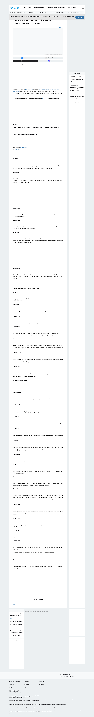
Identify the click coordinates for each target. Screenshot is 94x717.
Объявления (25, 8)
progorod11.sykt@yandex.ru (13, 697)
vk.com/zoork (23, 147)
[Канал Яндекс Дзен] (25, 61)
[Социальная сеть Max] (50, 61)
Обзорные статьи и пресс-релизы (14, 681)
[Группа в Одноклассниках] (64, 676)
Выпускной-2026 (31, 12)
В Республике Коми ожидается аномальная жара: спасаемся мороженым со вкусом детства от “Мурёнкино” (38, 603)
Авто (40, 685)
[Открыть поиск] (80, 8)
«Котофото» (16, 91)
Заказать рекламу (35, 8)
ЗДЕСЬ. (44, 98)
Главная (25, 687)
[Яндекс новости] (50, 58)
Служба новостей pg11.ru (56, 27)
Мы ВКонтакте (41, 684)
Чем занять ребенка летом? (74, 12)
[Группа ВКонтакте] (25, 58)
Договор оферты (26, 681)
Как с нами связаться (27, 682)
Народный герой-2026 (43, 12)
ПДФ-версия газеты (27, 684)
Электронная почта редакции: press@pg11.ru (32, 695)
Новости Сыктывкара (39, 7)
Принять (80, 17)
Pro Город (10, 685)
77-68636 (18, 704)
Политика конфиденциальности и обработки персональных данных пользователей (52, 707)
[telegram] (19, 574)
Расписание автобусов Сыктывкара (56, 7)
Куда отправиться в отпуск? (58, 12)
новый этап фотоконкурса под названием (48, 89)
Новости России (72, 7)
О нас (40, 682)
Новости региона (26, 7)
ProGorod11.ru (29, 89)
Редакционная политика (13, 682)
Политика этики (41, 681)
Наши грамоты (11, 684)
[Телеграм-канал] (67, 676)
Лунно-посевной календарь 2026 (17, 12)
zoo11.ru (17, 149)
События (10, 687)
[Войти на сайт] (83, 8)
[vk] (15, 574)
